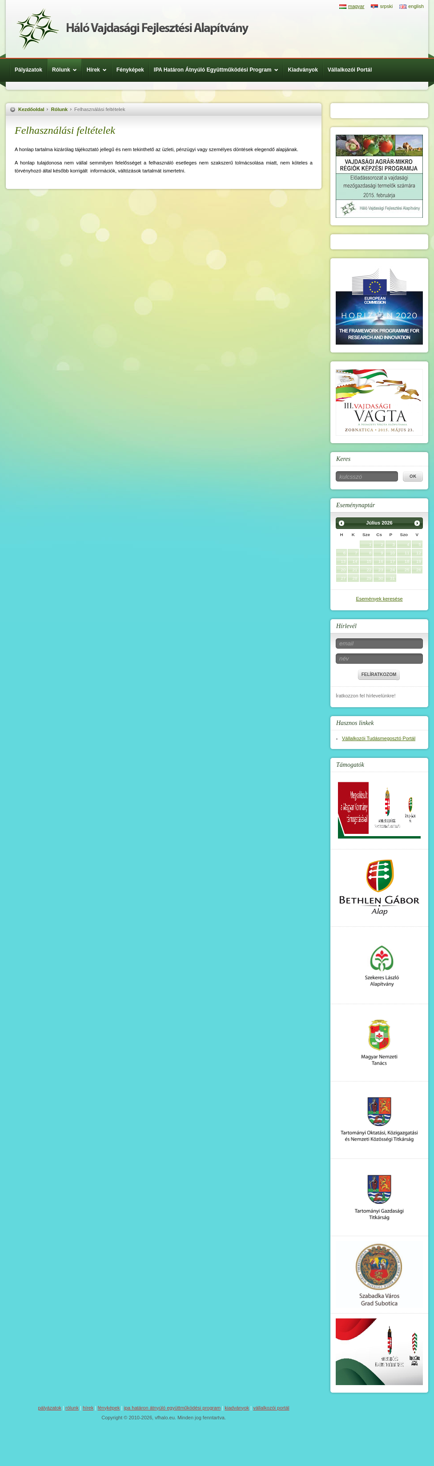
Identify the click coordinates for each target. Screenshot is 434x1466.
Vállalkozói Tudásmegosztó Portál (378, 738)
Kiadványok (303, 70)
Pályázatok (28, 70)
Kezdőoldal (31, 109)
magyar (356, 6)
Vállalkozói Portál (350, 70)
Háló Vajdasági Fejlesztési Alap (132, 29)
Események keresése (379, 598)
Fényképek (130, 70)
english (416, 6)
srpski (386, 6)
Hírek (99, 70)
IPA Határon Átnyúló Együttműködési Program (218, 70)
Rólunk (66, 70)
